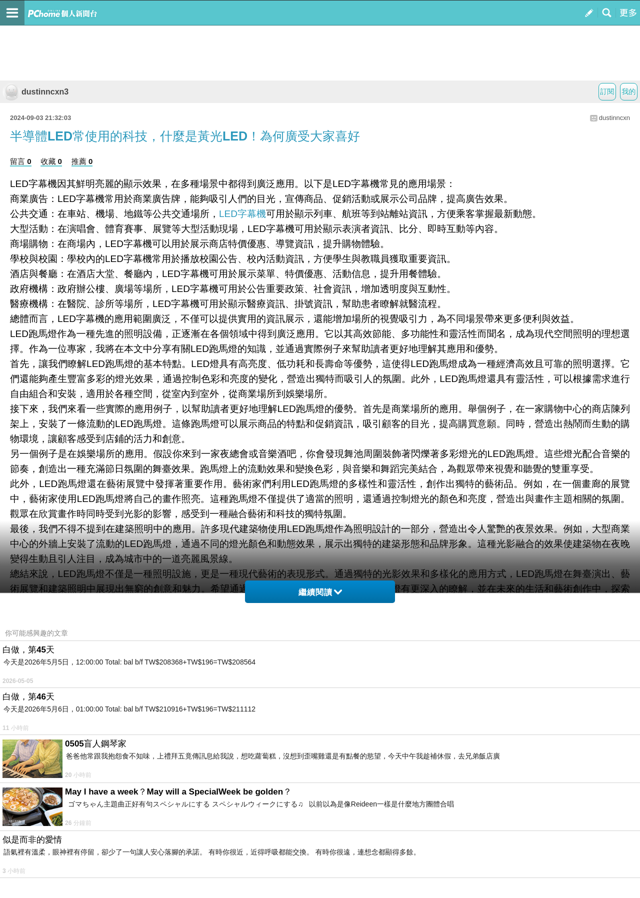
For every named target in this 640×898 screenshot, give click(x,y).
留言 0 (21, 161)
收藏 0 (51, 161)
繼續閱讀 (320, 592)
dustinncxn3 (35, 91)
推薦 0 (82, 161)
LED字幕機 (242, 213)
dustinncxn (614, 118)
